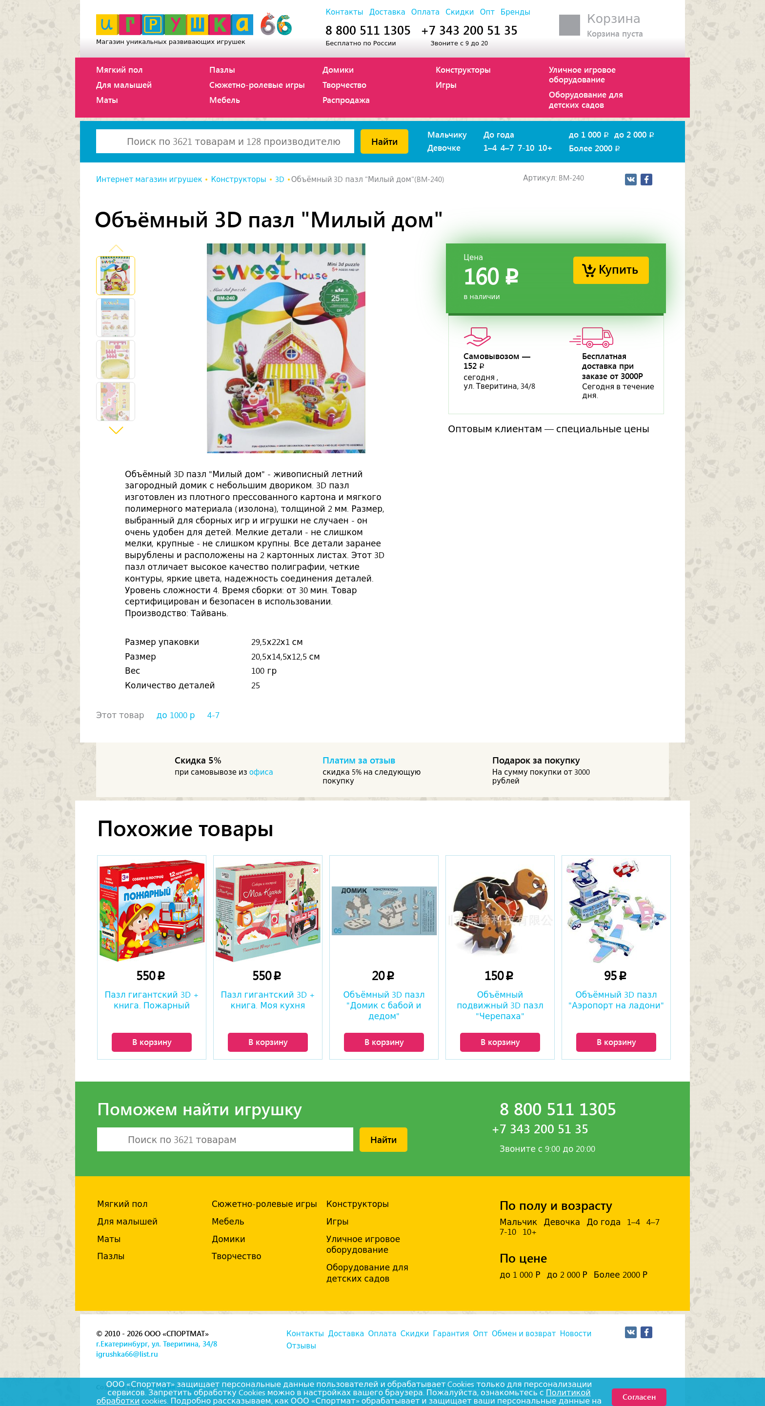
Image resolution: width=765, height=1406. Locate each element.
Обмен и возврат (524, 1333)
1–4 (490, 147)
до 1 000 (589, 134)
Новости (575, 1333)
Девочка (562, 1222)
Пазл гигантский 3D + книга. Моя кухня (268, 1000)
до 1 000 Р (520, 1275)
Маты (107, 99)
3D (279, 179)
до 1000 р (176, 715)
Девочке (444, 147)
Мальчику (447, 134)
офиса (261, 772)
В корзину (152, 1041)
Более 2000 (595, 147)
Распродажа (346, 99)
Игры (446, 84)
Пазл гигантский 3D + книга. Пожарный (151, 1000)
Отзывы (301, 1346)
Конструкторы (463, 69)
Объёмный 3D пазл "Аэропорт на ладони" (616, 1000)
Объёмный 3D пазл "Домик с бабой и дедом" (383, 1005)
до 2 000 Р (566, 1275)
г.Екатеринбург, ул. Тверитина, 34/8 (156, 1343)
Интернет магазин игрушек (149, 179)
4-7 (213, 715)
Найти (384, 141)
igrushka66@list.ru (127, 1354)
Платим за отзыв (359, 759)
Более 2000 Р (620, 1275)
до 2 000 (635, 134)
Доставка (387, 12)
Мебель (224, 99)
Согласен (639, 1396)
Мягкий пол (119, 69)
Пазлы (222, 69)
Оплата (425, 12)
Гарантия (451, 1333)
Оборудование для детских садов (586, 99)
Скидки (459, 12)
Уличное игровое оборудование (582, 74)
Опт (487, 12)
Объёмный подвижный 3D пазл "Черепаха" (500, 1005)
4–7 (507, 147)
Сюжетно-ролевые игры (257, 84)
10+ (545, 147)
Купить (618, 269)
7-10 (526, 147)
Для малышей (124, 84)
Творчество (344, 84)
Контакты (344, 12)
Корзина (614, 19)
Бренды (515, 12)
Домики (338, 69)
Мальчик (518, 1222)
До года (498, 134)
